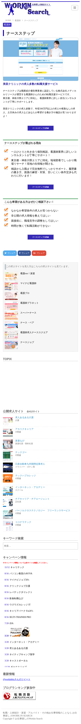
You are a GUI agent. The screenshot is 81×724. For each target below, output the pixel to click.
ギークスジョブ (19, 667)
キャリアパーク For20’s (21, 611)
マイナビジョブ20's (19, 580)
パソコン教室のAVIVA (20, 573)
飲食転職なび (16, 598)
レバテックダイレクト (20, 592)
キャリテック (17, 567)
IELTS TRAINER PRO (20, 617)
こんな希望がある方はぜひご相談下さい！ (29, 201)
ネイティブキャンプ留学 (22, 654)
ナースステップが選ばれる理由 (22, 143)
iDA (11, 623)
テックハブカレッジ (19, 636)
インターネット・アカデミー (24, 642)
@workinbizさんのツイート (16, 679)
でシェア (9, 253)
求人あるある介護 (18, 648)
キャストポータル (18, 660)
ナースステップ (31, 20)
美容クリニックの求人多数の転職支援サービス (30, 84)
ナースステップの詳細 (40, 128)
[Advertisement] (40, 383)
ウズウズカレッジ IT (20, 604)
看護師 (18, 20)
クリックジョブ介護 (19, 586)
